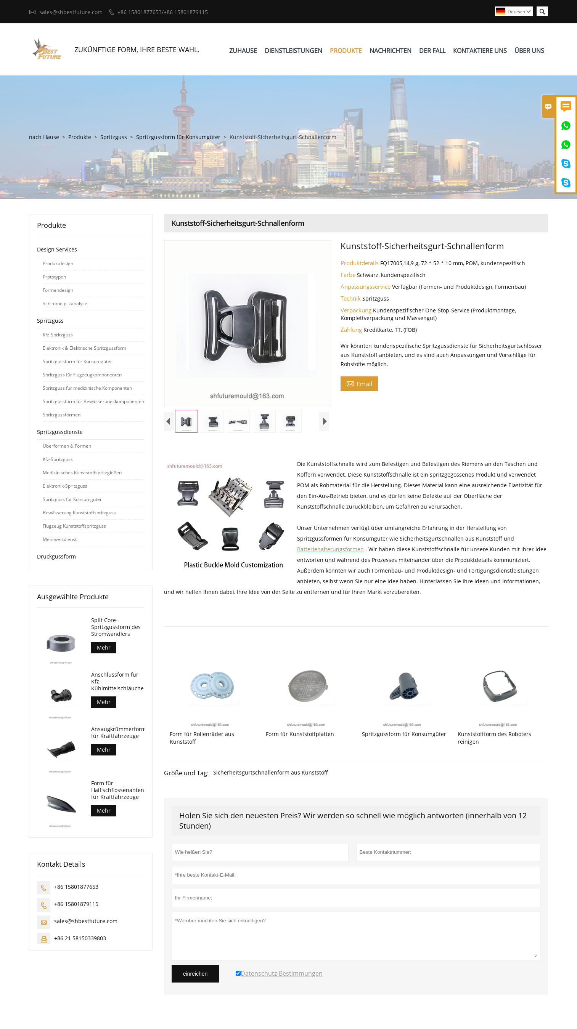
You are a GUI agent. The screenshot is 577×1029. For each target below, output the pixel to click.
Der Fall (432, 50)
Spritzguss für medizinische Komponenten (87, 388)
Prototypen (54, 277)
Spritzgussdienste (60, 431)
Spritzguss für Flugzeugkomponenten (82, 374)
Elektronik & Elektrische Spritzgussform (84, 348)
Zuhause (243, 50)
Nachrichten (390, 50)
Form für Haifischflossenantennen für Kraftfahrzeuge (118, 790)
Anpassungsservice (366, 286)
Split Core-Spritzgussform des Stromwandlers (116, 627)
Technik (351, 298)
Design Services (57, 249)
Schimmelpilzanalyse (65, 303)
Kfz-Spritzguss (58, 334)
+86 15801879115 (76, 903)
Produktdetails (360, 263)
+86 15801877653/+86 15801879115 (162, 12)
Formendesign (58, 290)
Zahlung (352, 329)
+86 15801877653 (76, 886)
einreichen (195, 974)
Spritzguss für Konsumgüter (72, 499)
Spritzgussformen (61, 414)
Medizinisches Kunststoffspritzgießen (82, 472)
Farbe (349, 274)
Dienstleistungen (293, 50)
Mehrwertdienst (60, 539)
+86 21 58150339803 (80, 938)
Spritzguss (113, 137)
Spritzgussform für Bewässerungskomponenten (93, 401)
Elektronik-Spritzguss (65, 486)
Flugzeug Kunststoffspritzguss (74, 526)
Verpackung (357, 310)
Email (359, 383)
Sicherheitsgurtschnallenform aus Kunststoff (270, 772)
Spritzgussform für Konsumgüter (178, 137)
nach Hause (44, 137)
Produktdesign (58, 263)
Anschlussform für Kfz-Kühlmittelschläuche (117, 681)
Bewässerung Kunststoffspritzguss (79, 512)
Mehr (104, 647)
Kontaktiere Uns (480, 50)
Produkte (346, 50)
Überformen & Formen (67, 446)
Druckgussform (56, 556)
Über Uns (529, 50)
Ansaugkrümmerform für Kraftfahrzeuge (118, 732)
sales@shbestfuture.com (71, 12)
